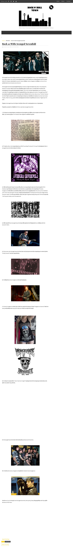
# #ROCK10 (7, 541)
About (63, 1)
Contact (68, 1)
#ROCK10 (8, 40)
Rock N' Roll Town (5, 539)
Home (58, 1)
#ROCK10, (17, 47)
